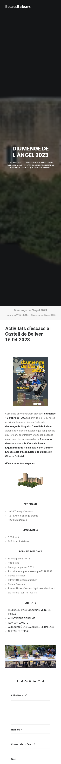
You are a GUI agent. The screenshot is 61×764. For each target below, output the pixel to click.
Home (8, 308)
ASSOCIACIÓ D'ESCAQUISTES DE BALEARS (31, 619)
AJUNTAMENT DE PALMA (21, 611)
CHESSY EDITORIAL (18, 624)
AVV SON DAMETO (18, 615)
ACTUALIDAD (34, 159)
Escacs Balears (43, 164)
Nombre (16, 722)
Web (13, 752)
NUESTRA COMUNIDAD (33, 161)
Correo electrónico (23, 737)
